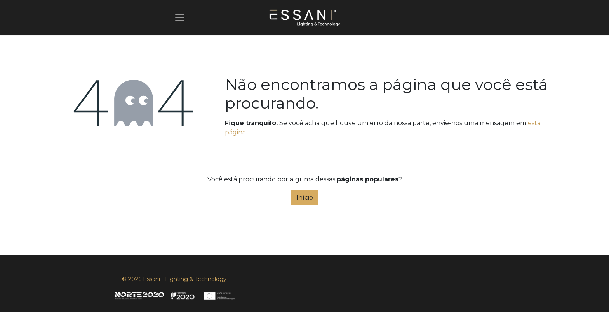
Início (304, 197)
